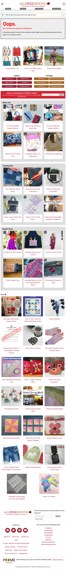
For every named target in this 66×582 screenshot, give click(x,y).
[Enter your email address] (45, 516)
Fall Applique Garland (11, 409)
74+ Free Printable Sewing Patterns (12, 127)
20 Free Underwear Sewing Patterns (53, 127)
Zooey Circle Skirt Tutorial (12, 252)
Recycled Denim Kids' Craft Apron (33, 190)
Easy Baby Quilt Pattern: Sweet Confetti (11, 320)
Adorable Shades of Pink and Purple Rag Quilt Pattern (33, 282)
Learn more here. (58, 559)
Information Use (22, 96)
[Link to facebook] (7, 530)
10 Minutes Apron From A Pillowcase (33, 155)
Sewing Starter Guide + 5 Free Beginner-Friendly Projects (11, 350)
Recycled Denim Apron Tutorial (33, 253)
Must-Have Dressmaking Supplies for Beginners (53, 218)
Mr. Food (48, 537)
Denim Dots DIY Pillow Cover (12, 155)
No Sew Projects (41, 82)
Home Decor (41, 86)
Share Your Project (20, 550)
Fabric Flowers (9, 82)
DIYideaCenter (48, 535)
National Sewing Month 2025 (33, 410)
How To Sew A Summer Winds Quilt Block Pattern (33, 320)
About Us (7, 537)
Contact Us (25, 537)
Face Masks (24, 82)
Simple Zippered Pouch (54, 438)
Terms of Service (11, 553)
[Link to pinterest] (19, 530)
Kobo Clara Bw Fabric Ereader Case (54, 468)
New (3, 294)
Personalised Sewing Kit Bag (53, 281)
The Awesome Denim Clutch (13, 190)
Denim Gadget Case (12, 280)
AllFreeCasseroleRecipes (48, 544)
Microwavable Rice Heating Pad (11, 381)
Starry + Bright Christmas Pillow (33, 381)
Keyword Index (10, 547)
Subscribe (8, 550)
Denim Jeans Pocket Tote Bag (12, 218)
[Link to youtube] (25, 530)
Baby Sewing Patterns (56, 86)
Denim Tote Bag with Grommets (53, 190)
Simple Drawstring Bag (33, 467)
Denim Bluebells (54, 319)
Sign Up (61, 94)
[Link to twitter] (13, 530)
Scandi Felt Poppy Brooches (55, 381)
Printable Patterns (24, 86)
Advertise (15, 537)
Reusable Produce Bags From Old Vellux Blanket (17, 498)
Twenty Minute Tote (12, 68)
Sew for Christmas (57, 82)
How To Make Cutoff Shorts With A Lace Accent (11, 468)
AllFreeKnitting (48, 532)
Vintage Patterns (24, 78)
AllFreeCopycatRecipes (48, 542)
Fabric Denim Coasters (33, 348)
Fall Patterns (41, 78)
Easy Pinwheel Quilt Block (11, 438)
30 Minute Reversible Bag (53, 154)
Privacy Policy (37, 95)
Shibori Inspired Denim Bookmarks (33, 127)
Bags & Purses (9, 78)
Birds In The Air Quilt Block (33, 218)
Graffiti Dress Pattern (54, 68)
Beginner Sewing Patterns (56, 78)
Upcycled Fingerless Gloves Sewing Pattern (54, 349)
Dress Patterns (9, 86)
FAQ (16, 540)
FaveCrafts (48, 528)
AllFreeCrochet (48, 530)
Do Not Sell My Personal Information (16, 543)
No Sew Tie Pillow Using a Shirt (33, 70)
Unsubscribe (23, 553)
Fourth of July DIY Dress (53, 252)
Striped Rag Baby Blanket (54, 409)
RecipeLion (48, 539)
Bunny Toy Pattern (49, 496)
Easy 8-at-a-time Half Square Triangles (33, 439)
